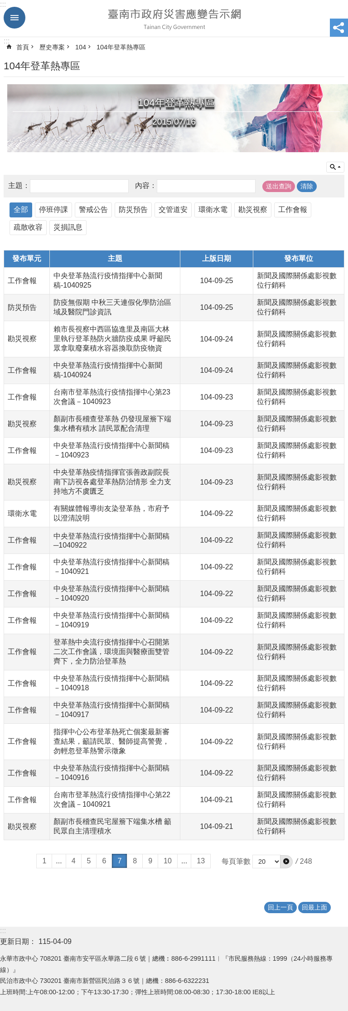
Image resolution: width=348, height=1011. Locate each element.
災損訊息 (67, 227)
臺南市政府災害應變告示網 (174, 18)
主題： (19, 186)
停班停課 (53, 209)
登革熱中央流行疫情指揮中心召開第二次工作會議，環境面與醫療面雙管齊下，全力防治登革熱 (111, 651)
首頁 (22, 47)
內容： (146, 186)
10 (168, 861)
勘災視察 (252, 209)
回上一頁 (280, 907)
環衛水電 (212, 209)
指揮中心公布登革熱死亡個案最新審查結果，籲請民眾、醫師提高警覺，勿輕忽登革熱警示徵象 (111, 741)
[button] (286, 861)
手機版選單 (14, 18)
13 (201, 861)
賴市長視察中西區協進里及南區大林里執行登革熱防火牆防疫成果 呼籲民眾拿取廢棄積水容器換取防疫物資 (112, 338)
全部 (21, 209)
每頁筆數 (236, 861)
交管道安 (173, 209)
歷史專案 (52, 47)
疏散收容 (28, 227)
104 (80, 47)
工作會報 (292, 209)
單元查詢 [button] (335, 167)
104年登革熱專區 (121, 47)
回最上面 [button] (314, 907)
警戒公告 (93, 209)
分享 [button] (339, 28)
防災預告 (133, 209)
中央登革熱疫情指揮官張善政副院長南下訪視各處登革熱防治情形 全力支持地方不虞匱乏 (112, 481)
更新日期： (18, 941)
